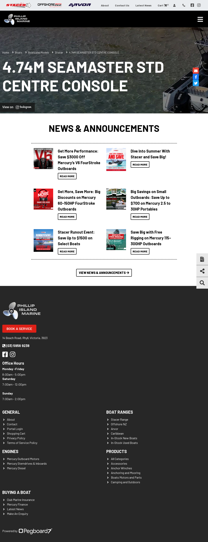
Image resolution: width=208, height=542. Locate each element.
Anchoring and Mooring (125, 473)
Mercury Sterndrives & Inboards (27, 463)
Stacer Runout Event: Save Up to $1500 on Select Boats (76, 238)
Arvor (114, 429)
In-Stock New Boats (124, 438)
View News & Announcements (104, 272)
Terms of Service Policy (22, 442)
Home (5, 52)
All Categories (120, 459)
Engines (10, 451)
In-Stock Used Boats (124, 442)
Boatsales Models (38, 52)
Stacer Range (119, 419)
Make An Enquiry (17, 513)
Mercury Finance (17, 504)
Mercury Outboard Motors (23, 459)
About (105, 5)
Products (116, 451)
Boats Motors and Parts (126, 477)
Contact (12, 424)
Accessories (119, 463)
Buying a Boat (16, 492)
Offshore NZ (119, 424)
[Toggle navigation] (200, 19)
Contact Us (122, 5)
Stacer (59, 52)
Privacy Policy (16, 438)
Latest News (144, 5)
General (11, 411)
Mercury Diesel (16, 468)
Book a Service (19, 328)
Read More (67, 176)
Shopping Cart (16, 433)
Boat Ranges (119, 411)
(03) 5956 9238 (15, 345)
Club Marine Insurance (21, 499)
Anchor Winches (121, 468)
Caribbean (117, 433)
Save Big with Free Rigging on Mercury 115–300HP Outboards (151, 238)
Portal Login (15, 429)
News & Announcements (104, 128)
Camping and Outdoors (125, 482)
